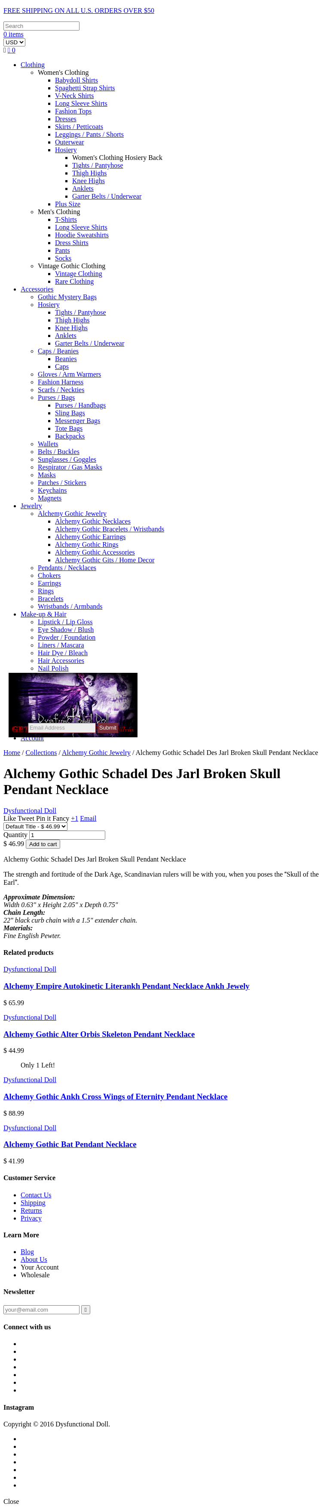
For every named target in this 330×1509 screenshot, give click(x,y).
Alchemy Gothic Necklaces (93, 521)
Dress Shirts (72, 242)
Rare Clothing (74, 281)
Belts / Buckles (58, 451)
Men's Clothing (59, 211)
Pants (62, 250)
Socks (63, 258)
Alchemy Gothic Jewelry (72, 513)
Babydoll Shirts (76, 80)
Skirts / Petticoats (79, 126)
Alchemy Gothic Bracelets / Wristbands (109, 529)
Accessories (37, 289)
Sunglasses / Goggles (67, 459)
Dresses (65, 119)
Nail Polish (53, 668)
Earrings (49, 583)
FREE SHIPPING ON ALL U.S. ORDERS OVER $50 (78, 10)
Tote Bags (68, 428)
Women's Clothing (63, 72)
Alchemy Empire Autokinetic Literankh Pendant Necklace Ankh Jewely (126, 986)
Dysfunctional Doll (29, 969)
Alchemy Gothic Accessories (95, 552)
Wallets (48, 444)
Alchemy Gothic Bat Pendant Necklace (70, 1144)
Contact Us (36, 1195)
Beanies (66, 358)
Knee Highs (88, 180)
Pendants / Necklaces (67, 567)
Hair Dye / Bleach (63, 652)
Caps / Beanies (58, 351)
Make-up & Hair (44, 614)
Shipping (33, 1202)
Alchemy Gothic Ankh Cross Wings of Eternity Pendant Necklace (115, 1096)
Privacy (31, 1218)
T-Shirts (66, 219)
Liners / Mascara (61, 645)
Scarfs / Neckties (61, 389)
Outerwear (69, 142)
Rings (46, 591)
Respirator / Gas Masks (70, 467)
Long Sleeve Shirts (81, 103)
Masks (47, 474)
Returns (31, 1210)
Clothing (33, 64)
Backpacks (70, 436)
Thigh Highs (89, 173)
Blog (27, 1251)
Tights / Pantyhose (97, 165)
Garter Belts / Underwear (106, 196)
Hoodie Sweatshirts (82, 235)
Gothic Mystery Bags (67, 297)
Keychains (52, 490)
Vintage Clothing (78, 273)
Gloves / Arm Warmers (69, 374)
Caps (62, 366)
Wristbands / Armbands (70, 606)
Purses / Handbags (80, 405)
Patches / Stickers (62, 482)
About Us (34, 1259)
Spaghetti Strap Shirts (85, 88)
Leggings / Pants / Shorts (89, 134)
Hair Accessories (61, 660)
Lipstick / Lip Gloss (65, 622)
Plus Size (67, 204)
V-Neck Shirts (74, 95)
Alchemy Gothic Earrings (90, 536)
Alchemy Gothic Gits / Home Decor (105, 560)
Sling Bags (70, 413)
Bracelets (51, 598)
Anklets (83, 188)
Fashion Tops (73, 111)
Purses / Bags (56, 397)
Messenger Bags (77, 420)
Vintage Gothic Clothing (71, 266)
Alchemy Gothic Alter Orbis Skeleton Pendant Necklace (99, 1034)
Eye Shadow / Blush (66, 629)
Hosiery (66, 149)
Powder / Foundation (66, 637)
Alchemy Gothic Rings (87, 544)
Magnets (49, 498)
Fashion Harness (60, 382)
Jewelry (31, 505)
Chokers (49, 575)
